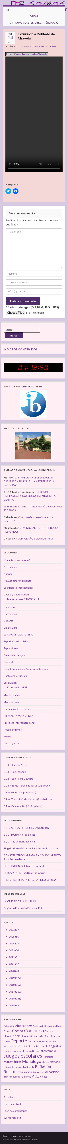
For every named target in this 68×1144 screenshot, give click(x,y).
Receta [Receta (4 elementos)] (30, 1066)
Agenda (8, 573)
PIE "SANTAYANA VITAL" (18, 715)
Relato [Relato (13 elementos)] (9, 1071)
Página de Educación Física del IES (23, 908)
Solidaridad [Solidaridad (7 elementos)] (51, 1072)
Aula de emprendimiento (17, 580)
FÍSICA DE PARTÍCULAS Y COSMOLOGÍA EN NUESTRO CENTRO (30, 495)
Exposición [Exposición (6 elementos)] (15, 1046)
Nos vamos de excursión (44, 46)
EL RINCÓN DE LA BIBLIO (19, 634)
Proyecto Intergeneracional (19, 722)
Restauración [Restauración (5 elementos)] (24, 1072)
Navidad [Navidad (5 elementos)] (55, 1061)
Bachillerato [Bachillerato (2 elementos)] (38, 1026)
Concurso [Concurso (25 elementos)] (34, 1030)
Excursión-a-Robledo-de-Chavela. (27, 54)
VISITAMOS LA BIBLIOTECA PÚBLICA (32, 22)
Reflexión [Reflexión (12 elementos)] (43, 1066)
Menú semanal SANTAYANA (23, 599)
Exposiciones (11, 648)
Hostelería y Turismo (15, 675)
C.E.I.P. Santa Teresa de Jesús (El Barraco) (27, 785)
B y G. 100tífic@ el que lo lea (19, 834)
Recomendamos (13, 729)
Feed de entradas (13, 1103)
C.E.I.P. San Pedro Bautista (19, 778)
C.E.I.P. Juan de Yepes (16, 764)
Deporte (8, 620)
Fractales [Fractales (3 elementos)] (41, 1046)
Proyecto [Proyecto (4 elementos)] (20, 1066)
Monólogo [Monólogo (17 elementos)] (31, 1061)
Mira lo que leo (12, 695)
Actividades (10, 566)
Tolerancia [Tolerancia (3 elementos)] (25, 1076)
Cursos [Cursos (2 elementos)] (7, 1041)
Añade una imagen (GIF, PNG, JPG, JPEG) (32, 307)
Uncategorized (12, 743)
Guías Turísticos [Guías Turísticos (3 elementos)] (20, 1051)
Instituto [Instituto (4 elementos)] (33, 1051)
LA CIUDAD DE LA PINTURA (20, 901)
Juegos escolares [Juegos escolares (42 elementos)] (23, 1055)
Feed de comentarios (15, 1110)
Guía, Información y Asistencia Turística (26, 668)
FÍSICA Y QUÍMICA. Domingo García (24, 872)
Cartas (34, 15)
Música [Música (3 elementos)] (45, 1062)
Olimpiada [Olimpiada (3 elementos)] (9, 1067)
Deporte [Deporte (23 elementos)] (18, 1040)
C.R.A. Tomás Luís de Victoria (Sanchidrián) (28, 799)
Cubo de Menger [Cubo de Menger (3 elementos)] (53, 1036)
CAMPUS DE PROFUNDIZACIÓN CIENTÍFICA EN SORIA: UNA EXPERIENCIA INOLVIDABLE (29, 481)
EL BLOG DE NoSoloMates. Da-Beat (24, 865)
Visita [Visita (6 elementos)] (36, 1076)
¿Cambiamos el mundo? (17, 560)
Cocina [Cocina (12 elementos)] (18, 1030)
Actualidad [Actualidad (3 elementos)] (9, 1026)
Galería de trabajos (14, 655)
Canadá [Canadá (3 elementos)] (8, 1031)
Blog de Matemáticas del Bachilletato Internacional (32, 848)
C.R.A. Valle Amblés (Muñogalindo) (23, 806)
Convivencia (10, 613)
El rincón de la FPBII (18, 687)
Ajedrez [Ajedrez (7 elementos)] (20, 1026)
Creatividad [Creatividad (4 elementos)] (37, 1036)
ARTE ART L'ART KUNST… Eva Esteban (26, 827)
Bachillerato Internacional (18, 587)
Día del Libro (10, 627)
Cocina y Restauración (16, 594)
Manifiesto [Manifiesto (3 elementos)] (48, 1056)
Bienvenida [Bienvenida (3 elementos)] (50, 1026)
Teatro (7, 736)
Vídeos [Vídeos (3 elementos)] (43, 1076)
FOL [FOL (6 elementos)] (25, 1046)
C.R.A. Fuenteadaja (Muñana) (20, 792)
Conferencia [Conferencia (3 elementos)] (24, 1036)
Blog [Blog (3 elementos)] (58, 1026)
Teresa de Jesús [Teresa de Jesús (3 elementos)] (12, 1076)
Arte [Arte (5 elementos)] (29, 1025)
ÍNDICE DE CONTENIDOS (21, 349)
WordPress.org (12, 1117)
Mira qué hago (12, 702)
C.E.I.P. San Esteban (15, 771)
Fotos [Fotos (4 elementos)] (32, 1046)
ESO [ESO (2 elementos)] (5, 1046)
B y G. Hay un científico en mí (20, 841)
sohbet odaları (12, 506)
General (8, 662)
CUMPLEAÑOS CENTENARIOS (36, 538)
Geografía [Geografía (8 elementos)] (53, 1046)
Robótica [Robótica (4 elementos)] (37, 1072)
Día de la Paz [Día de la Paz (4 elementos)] (51, 1041)
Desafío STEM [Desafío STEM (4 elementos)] (36, 1041)
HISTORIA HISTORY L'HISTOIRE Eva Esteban (30, 879)
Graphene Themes (29, 1139)
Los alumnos (25, 46)
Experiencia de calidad (16, 641)
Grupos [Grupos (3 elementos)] (7, 1051)
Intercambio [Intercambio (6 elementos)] (48, 1051)
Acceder (8, 1097)
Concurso (9, 606)
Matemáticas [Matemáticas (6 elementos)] (13, 1062)
